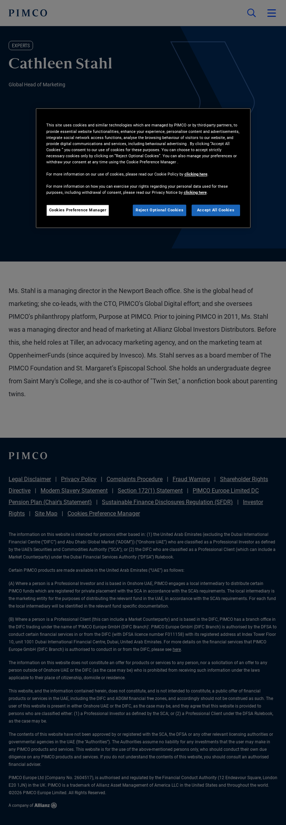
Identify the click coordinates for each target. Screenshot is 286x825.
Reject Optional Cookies (159, 210)
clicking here (195, 174)
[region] (143, 168)
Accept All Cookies (215, 210)
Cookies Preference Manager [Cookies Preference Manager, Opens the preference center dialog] (78, 210)
